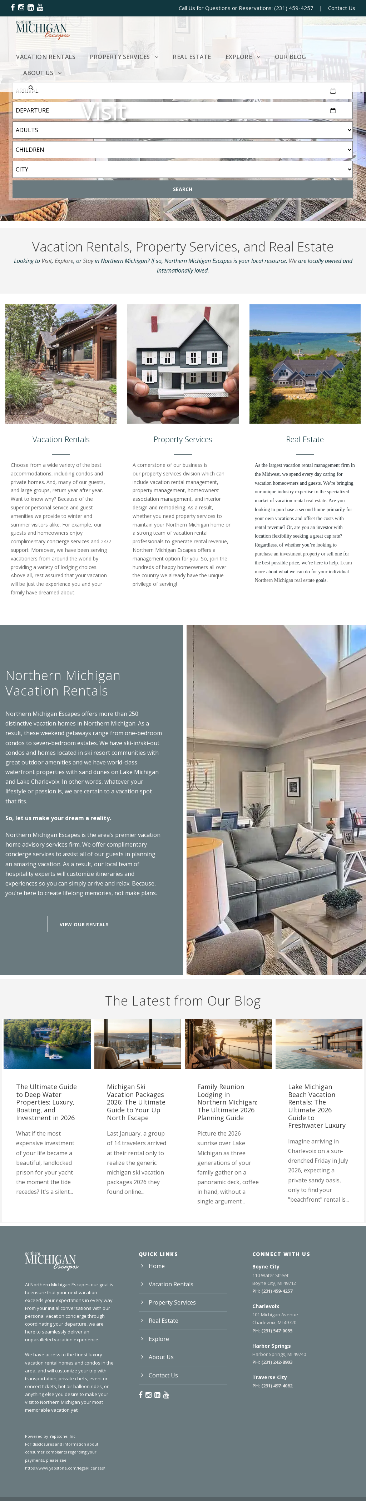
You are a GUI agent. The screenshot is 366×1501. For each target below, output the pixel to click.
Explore (239, 57)
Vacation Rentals (45, 57)
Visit (46, 261)
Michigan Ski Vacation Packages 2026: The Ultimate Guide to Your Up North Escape (136, 1102)
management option (156, 558)
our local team (113, 864)
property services (162, 473)
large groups (35, 490)
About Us (38, 73)
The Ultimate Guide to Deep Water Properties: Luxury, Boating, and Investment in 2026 (46, 1102)
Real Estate (192, 57)
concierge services (68, 541)
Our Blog (290, 57)
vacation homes (55, 723)
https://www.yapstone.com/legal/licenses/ (65, 1468)
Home (157, 1266)
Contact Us (341, 7)
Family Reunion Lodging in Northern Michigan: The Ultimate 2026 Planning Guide (227, 1102)
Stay (88, 261)
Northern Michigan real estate (285, 580)
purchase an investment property (287, 554)
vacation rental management (183, 482)
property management (159, 490)
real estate (316, 500)
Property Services (120, 57)
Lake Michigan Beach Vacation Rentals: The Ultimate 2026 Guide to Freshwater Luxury (317, 1106)
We (293, 261)
